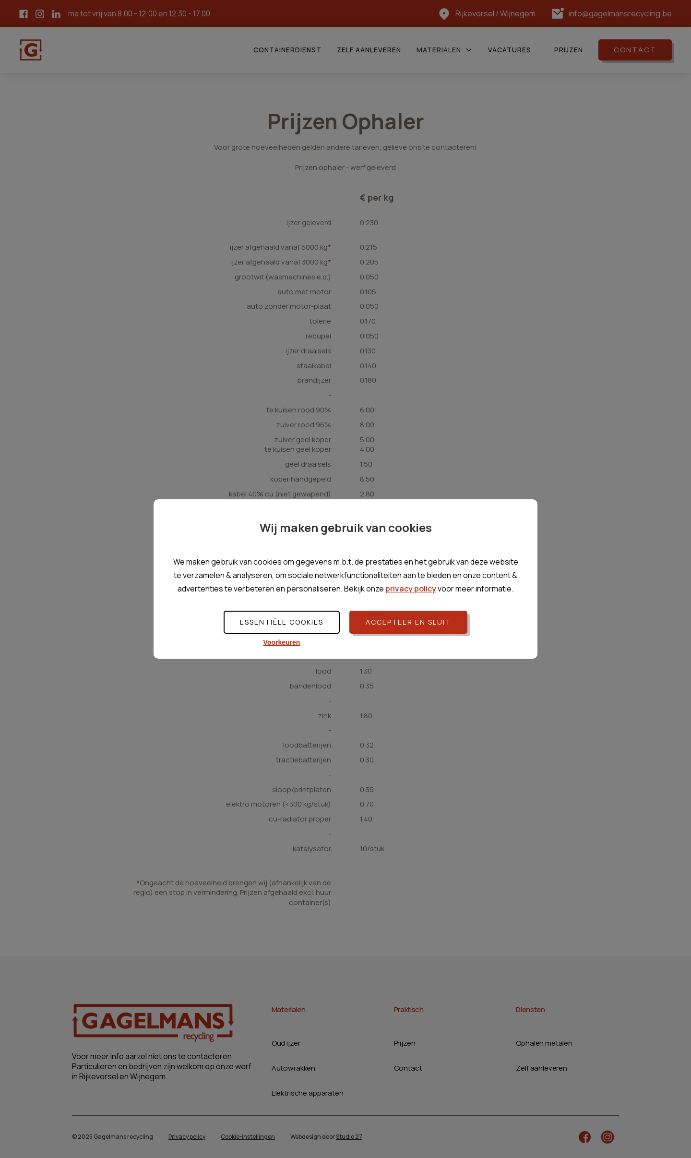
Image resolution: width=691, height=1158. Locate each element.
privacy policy (410, 588)
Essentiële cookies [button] (281, 622)
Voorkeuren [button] (281, 642)
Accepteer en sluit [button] (408, 622)
